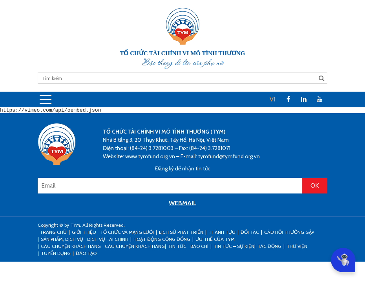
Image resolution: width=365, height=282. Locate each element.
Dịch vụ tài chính (107, 240)
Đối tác (250, 233)
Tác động (269, 247)
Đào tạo (86, 254)
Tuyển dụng (56, 254)
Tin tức (177, 247)
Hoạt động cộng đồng (161, 240)
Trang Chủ (53, 233)
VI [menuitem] (272, 99)
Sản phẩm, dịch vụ (62, 240)
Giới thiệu (84, 233)
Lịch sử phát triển (181, 233)
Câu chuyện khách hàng (135, 247)
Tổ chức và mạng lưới (127, 233)
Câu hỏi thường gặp (289, 233)
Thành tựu (221, 233)
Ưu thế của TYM (215, 240)
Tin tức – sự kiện (234, 247)
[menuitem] (272, 99)
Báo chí (199, 247)
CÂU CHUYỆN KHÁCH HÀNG (71, 247)
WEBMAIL (182, 204)
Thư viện (297, 247)
